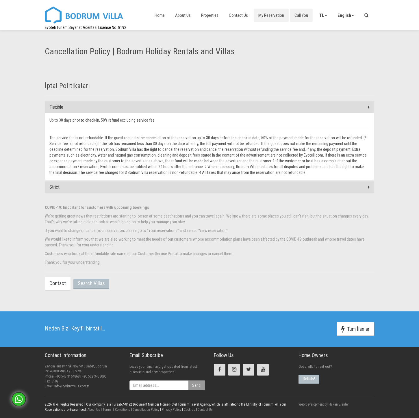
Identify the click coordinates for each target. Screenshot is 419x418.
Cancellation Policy (145, 410)
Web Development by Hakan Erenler (324, 404)
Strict (54, 187)
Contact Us (238, 15)
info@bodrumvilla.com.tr (71, 386)
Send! (196, 385)
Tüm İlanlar (355, 329)
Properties (209, 15)
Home (160, 15)
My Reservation (271, 15)
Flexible (56, 107)
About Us (183, 15)
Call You (301, 15)
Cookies (189, 410)
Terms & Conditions (116, 410)
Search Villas (91, 283)
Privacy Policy (171, 410)
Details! (309, 378)
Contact (57, 283)
